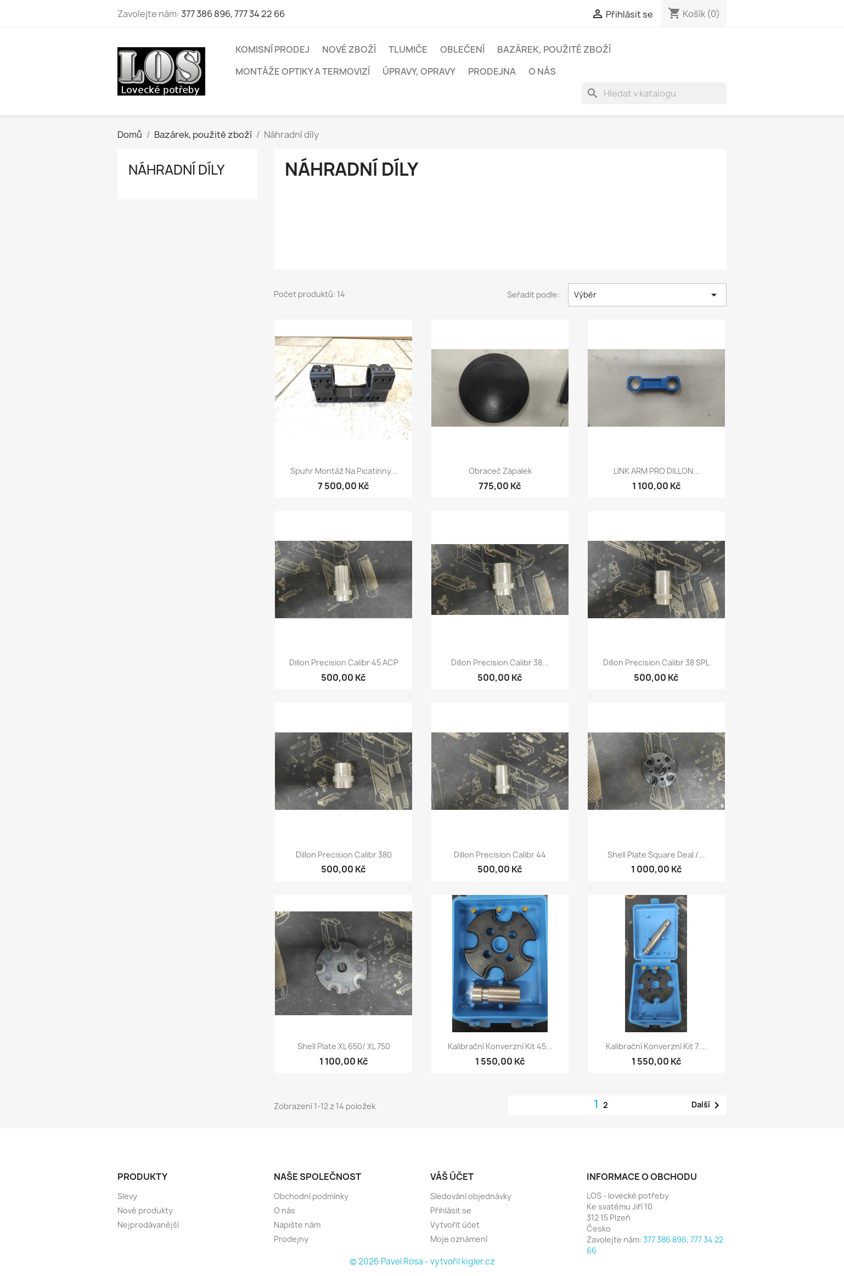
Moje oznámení (458, 1239)
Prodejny (291, 1239)
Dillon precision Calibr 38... (500, 662)
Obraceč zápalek (500, 471)
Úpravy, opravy (418, 71)
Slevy (127, 1196)
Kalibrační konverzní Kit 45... (500, 1046)
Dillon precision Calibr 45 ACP (343, 662)
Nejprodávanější (148, 1224)
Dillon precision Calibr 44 (500, 854)
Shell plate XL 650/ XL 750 (343, 1046)
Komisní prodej (272, 49)
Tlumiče (408, 49)
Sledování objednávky (470, 1196)
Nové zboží (349, 49)
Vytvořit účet (455, 1224)
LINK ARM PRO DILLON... (657, 471)
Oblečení (462, 49)
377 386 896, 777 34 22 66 (233, 14)
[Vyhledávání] (654, 93)
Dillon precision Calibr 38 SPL (656, 662)
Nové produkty (145, 1210)
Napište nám (297, 1224)
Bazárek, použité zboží (554, 49)
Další (707, 1105)
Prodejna (492, 71)
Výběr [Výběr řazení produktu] (647, 294)
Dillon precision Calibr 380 (344, 854)
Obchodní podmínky (311, 1196)
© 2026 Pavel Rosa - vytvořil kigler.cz (422, 1261)
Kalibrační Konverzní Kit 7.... (656, 1046)
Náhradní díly (176, 169)
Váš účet (452, 1177)
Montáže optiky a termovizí (302, 71)
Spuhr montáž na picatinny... (343, 471)
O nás (542, 71)
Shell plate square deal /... (656, 854)
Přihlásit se (450, 1210)
